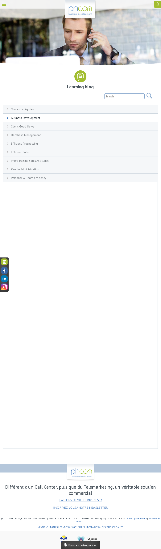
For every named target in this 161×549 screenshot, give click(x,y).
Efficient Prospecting (24, 143)
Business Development (25, 118)
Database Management (26, 135)
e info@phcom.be (137, 518)
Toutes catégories (22, 109)
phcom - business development (80, 9)
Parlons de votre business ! (80, 500)
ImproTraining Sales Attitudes (30, 161)
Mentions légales (48, 527)
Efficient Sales (20, 152)
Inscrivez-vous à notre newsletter (80, 507)
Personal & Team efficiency (28, 178)
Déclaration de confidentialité (105, 527)
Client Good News (22, 126)
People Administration (25, 169)
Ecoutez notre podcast (80, 545)
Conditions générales (72, 527)
